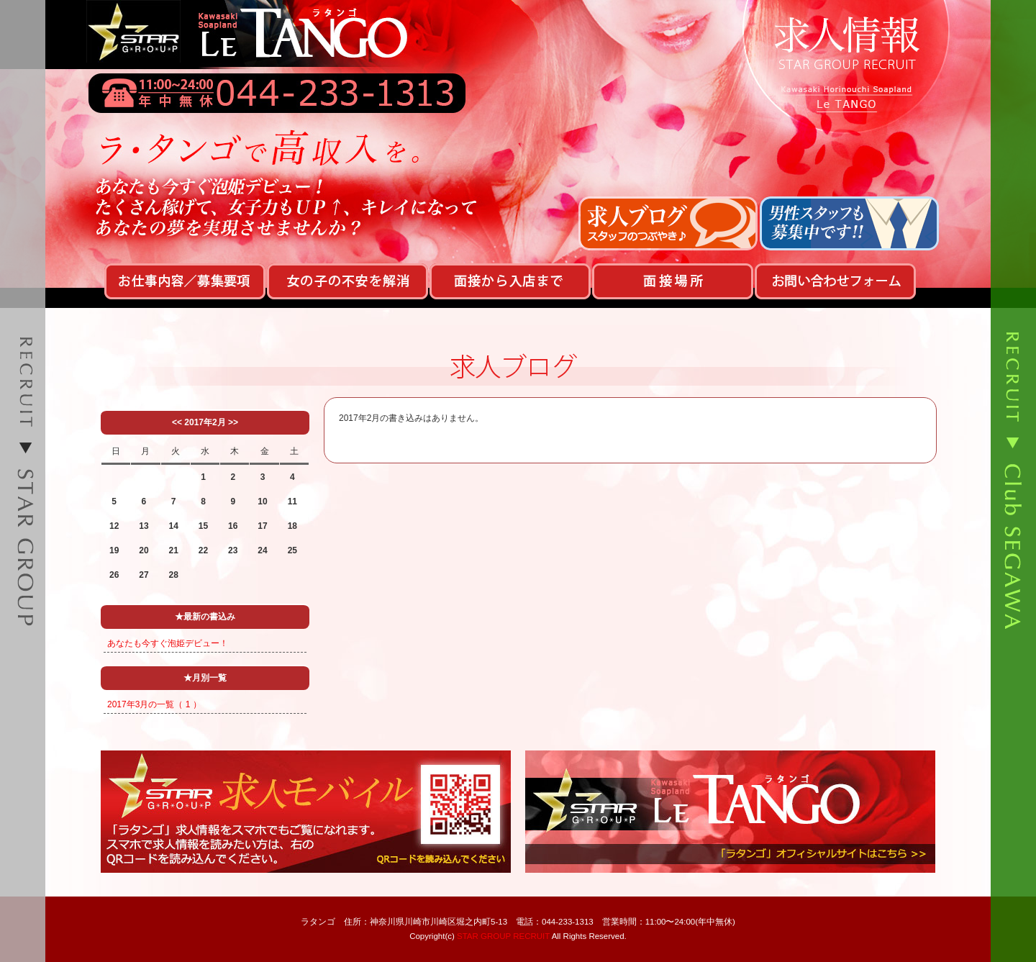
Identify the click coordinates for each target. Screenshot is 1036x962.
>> (233, 422)
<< (177, 422)
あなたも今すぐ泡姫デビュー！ (167, 643)
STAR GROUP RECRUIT (503, 936)
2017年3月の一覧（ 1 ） (154, 704)
